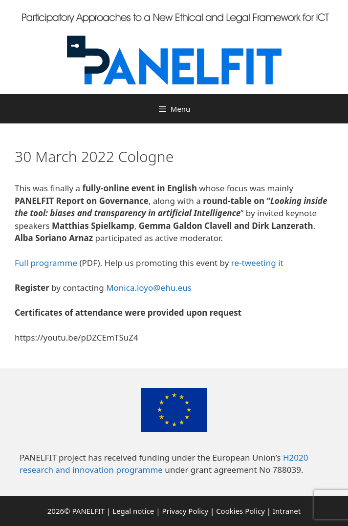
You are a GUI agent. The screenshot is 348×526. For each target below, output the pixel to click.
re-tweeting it (257, 262)
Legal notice (133, 511)
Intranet (287, 511)
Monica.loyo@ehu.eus (149, 287)
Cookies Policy (240, 511)
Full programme (46, 262)
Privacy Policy (185, 511)
